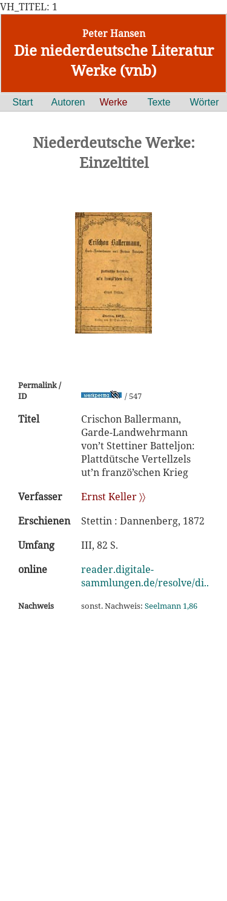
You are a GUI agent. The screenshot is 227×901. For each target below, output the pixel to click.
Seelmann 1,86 (171, 605)
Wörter (204, 102)
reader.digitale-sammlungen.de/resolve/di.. (145, 576)
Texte (158, 102)
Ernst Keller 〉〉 (113, 496)
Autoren (68, 102)
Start (23, 102)
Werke (114, 102)
